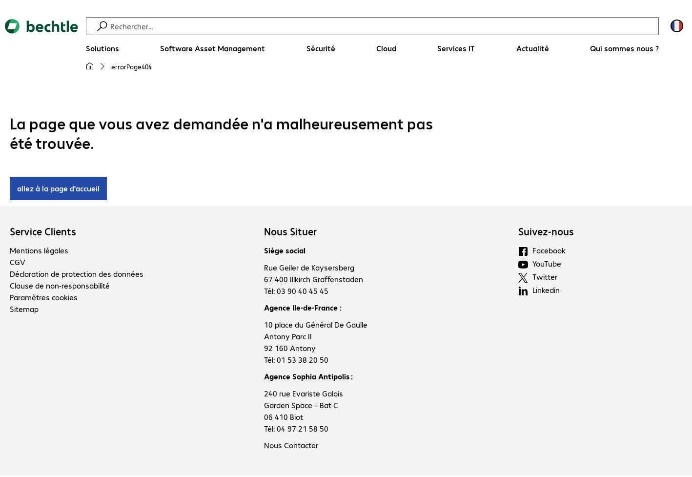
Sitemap (24, 310)
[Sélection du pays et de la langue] (677, 26)
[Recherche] (383, 26)
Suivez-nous (546, 233)
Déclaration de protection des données (76, 275)
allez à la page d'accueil (58, 190)
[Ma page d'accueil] (90, 66)
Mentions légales (39, 252)
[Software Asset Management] (212, 48)
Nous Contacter (291, 446)
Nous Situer (290, 233)
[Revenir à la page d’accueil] (41, 49)
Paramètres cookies (44, 298)
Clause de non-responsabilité (60, 287)
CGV (17, 263)
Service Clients (43, 233)
